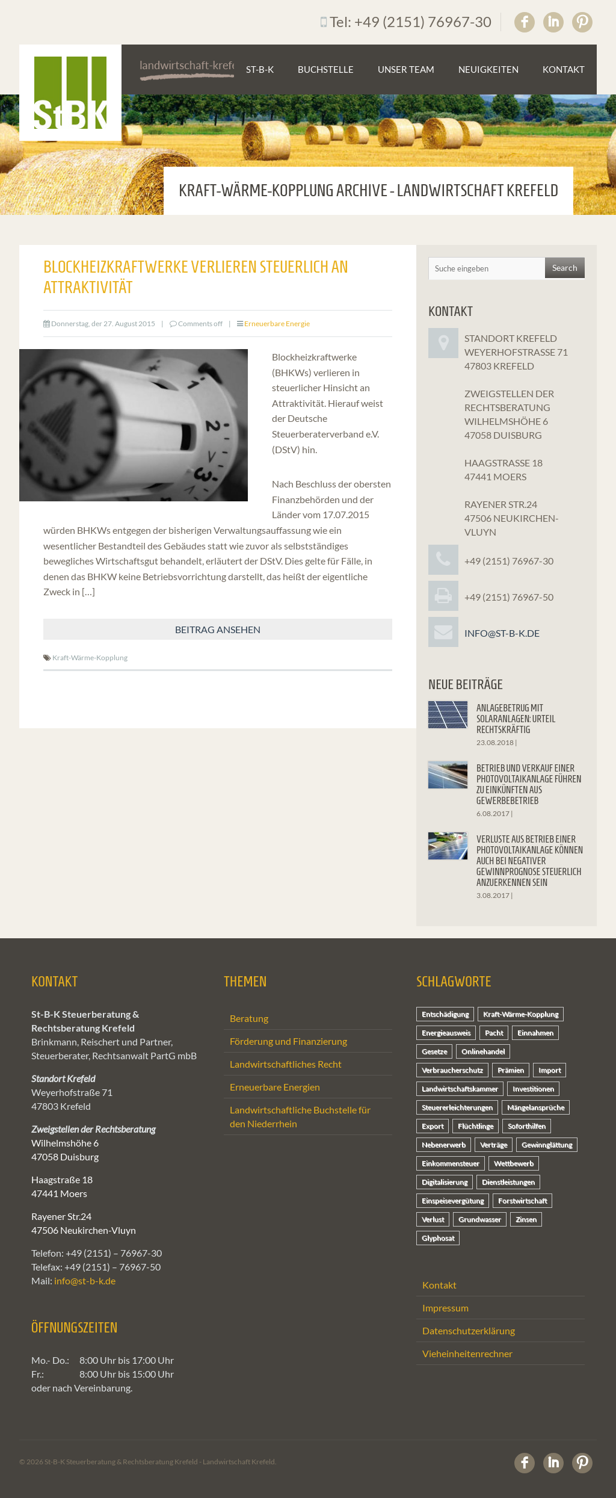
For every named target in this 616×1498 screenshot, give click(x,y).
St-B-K (260, 69)
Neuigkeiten (488, 69)
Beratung (249, 1018)
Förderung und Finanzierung (288, 1041)
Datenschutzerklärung (468, 1330)
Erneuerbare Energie (277, 323)
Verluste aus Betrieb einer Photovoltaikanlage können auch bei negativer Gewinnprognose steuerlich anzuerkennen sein (529, 861)
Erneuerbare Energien (275, 1086)
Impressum (445, 1307)
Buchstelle (326, 69)
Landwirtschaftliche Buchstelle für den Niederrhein (300, 1116)
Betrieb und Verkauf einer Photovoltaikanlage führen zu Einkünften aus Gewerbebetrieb (529, 784)
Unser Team (406, 69)
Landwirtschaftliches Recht (286, 1063)
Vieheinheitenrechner (467, 1353)
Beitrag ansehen (217, 629)
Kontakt (564, 69)
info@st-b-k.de (502, 633)
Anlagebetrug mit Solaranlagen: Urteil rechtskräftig (515, 719)
